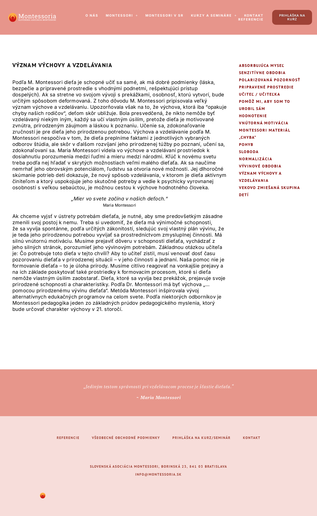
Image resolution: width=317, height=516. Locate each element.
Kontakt (254, 15)
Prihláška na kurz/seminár (201, 437)
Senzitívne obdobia (262, 72)
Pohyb (246, 144)
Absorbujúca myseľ (261, 65)
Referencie (251, 19)
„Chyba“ (247, 137)
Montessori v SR (164, 15)
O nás (91, 15)
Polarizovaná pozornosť (269, 79)
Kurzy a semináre (214, 15)
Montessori (122, 15)
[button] (122, 15)
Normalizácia (255, 158)
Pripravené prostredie (266, 86)
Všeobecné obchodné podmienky (126, 437)
